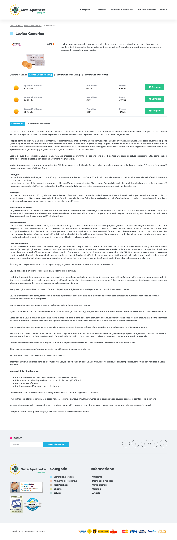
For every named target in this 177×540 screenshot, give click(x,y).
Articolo (163, 9)
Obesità (58, 489)
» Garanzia (96, 489)
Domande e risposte (146, 9)
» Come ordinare (99, 485)
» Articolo (95, 493)
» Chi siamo (96, 477)
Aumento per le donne (65, 481)
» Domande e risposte (102, 481)
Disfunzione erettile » (32, 26)
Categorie (86, 9)
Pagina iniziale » (16, 26)
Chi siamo (101, 9)
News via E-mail (56, 444)
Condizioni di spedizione (121, 9)
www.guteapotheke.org (35, 531)
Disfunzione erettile (64, 477)
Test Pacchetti (61, 485)
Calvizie (57, 493)
